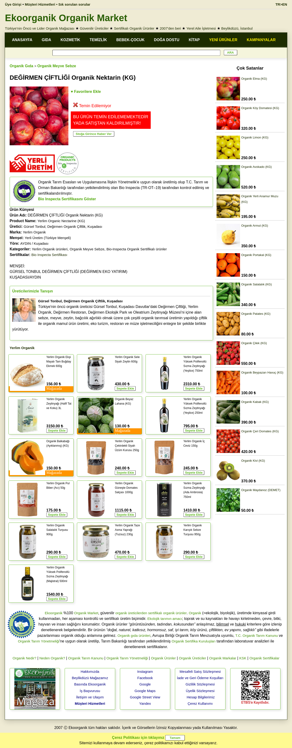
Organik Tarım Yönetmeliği (38, 641)
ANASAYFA (22, 40)
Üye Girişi (13, 4)
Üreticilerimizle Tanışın (32, 291)
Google (145, 684)
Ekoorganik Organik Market (66, 18)
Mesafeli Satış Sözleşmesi (200, 671)
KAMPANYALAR (261, 40)
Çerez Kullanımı (200, 703)
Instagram (145, 671)
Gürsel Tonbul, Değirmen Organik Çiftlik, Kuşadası (63, 226)
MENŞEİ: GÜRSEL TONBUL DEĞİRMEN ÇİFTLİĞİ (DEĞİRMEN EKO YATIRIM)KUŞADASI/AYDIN (68, 271)
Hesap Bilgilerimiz (201, 697)
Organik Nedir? (24, 658)
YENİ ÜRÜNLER (223, 40)
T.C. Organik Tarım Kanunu (256, 636)
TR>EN (281, 4)
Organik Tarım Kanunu (85, 658)
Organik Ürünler (163, 658)
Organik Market (86, 613)
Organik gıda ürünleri (134, 636)
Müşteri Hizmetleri (90, 703)
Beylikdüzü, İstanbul (237, 28)
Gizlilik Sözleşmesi (200, 684)
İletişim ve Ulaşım (90, 697)
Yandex (145, 703)
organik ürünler (175, 613)
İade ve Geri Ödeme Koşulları (200, 678)
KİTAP (194, 40)
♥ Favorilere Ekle (86, 92)
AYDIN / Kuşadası (34, 243)
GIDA (46, 40)
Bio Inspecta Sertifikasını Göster (67, 199)
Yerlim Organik (34, 232)
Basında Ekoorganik (90, 684)
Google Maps (144, 691)
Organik (195, 613)
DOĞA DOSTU (166, 40)
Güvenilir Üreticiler (94, 28)
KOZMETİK (70, 40)
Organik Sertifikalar (264, 658)
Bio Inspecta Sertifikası (49, 255)
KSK (242, 658)
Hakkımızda (90, 671)
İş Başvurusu (90, 691)
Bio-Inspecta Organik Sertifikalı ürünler (137, 249)
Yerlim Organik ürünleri (49, 249)
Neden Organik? (52, 658)
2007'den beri (170, 28)
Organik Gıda (21, 66)
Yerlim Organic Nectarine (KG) (61, 221)
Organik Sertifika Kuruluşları (194, 641)
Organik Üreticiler (192, 658)
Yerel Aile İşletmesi (201, 28)
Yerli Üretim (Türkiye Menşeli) (48, 238)
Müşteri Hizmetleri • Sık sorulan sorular (58, 4)
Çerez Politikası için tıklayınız (138, 738)
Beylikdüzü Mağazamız (90, 678)
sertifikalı (155, 613)
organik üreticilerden (131, 613)
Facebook (145, 678)
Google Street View (145, 697)
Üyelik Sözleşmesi (200, 691)
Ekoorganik (53, 613)
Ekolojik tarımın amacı (164, 619)
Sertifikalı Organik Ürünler (134, 28)
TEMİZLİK (98, 40)
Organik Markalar (222, 658)
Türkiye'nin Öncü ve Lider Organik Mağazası (40, 28)
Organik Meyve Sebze (56, 66)
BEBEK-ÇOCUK (130, 40)
